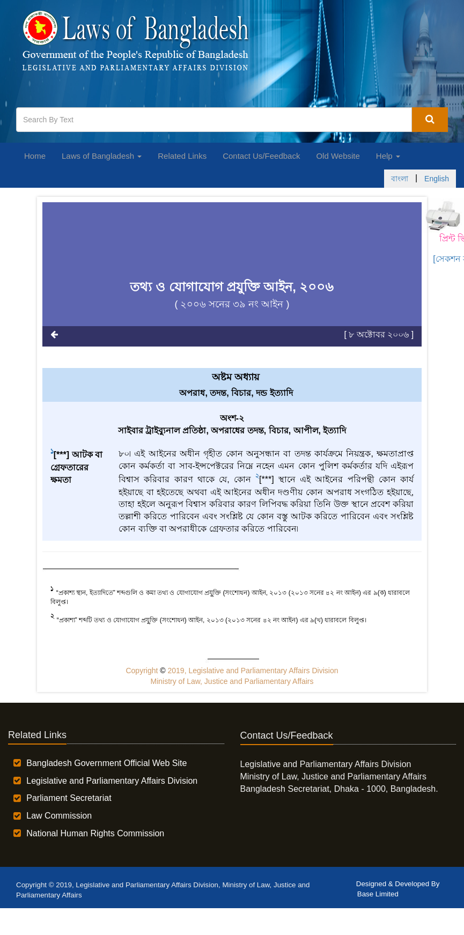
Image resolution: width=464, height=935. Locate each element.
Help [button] (388, 155)
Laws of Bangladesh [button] (102, 155)
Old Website (337, 155)
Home (35, 155)
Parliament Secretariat (68, 798)
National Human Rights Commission (95, 833)
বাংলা (399, 178)
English (436, 178)
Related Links (182, 155)
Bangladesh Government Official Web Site (106, 763)
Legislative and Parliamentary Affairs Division (111, 780)
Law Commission (59, 815)
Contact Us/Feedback (261, 155)
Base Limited (378, 894)
